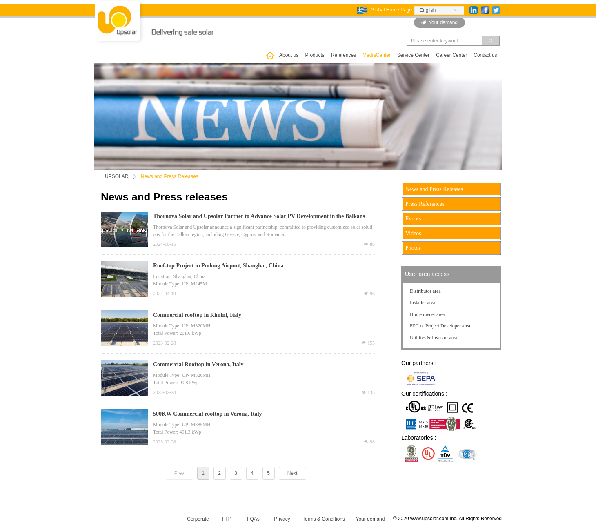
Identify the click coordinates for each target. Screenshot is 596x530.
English (428, 10)
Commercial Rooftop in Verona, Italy (199, 364)
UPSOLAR (116, 176)
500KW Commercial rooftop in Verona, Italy (207, 414)
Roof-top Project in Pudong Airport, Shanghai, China (218, 266)
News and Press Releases (169, 176)
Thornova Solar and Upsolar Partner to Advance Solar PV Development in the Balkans (259, 216)
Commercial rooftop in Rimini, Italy (198, 315)
